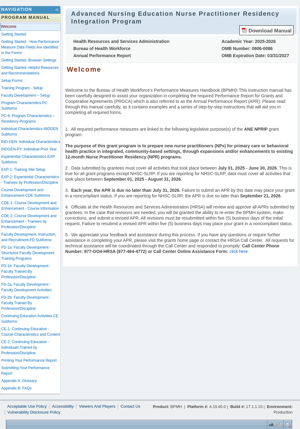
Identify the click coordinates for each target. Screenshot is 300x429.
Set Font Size (270, 424)
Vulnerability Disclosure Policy (33, 412)
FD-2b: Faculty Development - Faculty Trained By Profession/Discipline (26, 303)
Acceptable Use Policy (27, 406)
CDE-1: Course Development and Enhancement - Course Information (30, 206)
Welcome (8, 26)
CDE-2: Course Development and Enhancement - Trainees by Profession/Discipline (29, 221)
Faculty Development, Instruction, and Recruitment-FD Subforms (28, 237)
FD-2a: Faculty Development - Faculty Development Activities (26, 287)
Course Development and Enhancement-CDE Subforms (25, 193)
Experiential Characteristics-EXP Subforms (28, 159)
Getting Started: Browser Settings (28, 60)
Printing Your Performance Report (29, 360)
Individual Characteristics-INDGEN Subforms (29, 132)
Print (287, 424)
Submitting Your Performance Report (25, 371)
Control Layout (278, 424)
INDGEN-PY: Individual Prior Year (29, 149)
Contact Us (130, 406)
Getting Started (13, 34)
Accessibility (63, 406)
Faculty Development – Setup (25, 95)
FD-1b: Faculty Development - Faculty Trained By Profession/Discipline (26, 271)
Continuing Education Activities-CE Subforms (29, 319)
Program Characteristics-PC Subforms (24, 106)
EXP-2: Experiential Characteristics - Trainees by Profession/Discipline (30, 180)
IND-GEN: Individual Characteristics (30, 142)
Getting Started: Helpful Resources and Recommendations (29, 70)
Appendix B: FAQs (16, 388)
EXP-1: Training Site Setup (23, 169)
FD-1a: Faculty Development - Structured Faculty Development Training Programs (27, 253)
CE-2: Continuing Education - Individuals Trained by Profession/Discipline (25, 347)
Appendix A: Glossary (19, 381)
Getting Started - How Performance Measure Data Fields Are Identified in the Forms (30, 47)
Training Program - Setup (22, 88)
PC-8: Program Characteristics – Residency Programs (28, 119)
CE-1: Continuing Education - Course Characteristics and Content (30, 332)
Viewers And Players (97, 406)
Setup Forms (12, 80)
